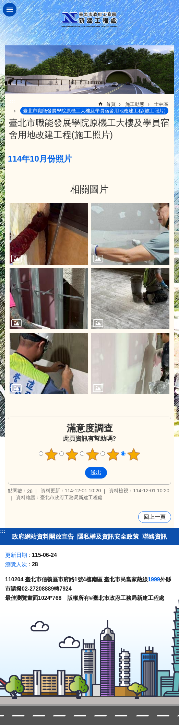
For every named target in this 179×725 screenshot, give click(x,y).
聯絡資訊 (154, 536)
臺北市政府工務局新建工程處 (89, 20)
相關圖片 (89, 189)
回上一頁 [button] (155, 517)
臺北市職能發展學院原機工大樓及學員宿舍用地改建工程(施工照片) (94, 110)
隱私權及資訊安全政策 (108, 536)
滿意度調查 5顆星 (133, 454)
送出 (78, 472)
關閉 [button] (9, 10)
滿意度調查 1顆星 (51, 454)
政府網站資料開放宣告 (43, 536)
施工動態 (134, 104)
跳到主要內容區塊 (3, 3)
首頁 (111, 104)
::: (2, 531)
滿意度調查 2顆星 (72, 454)
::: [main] (12, 101)
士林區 (161, 104)
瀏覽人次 (16, 564)
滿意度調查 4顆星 (113, 454)
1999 (154, 579)
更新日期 (16, 555)
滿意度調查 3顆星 (92, 454)
